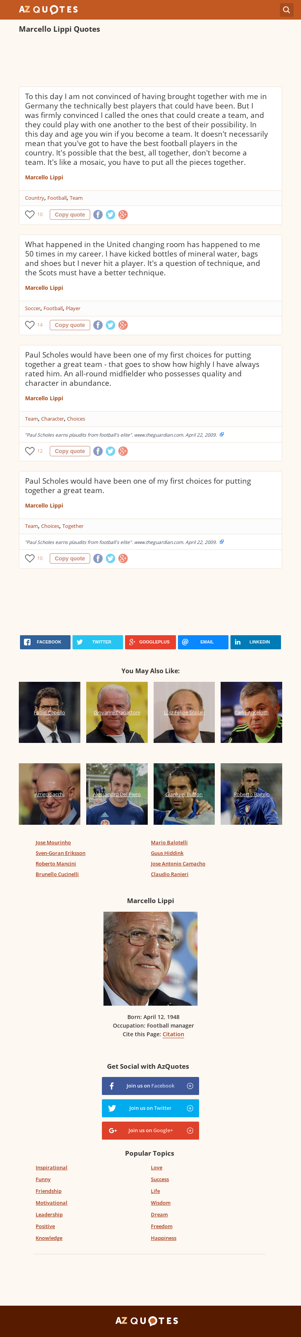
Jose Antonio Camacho (178, 863)
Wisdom (160, 1202)
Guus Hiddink (167, 852)
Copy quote (70, 214)
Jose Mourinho (53, 842)
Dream (159, 1214)
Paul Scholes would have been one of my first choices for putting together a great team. (138, 485)
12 (40, 451)
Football (57, 197)
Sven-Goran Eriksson (60, 852)
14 (40, 325)
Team (76, 197)
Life (155, 1190)
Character (52, 418)
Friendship (49, 1190)
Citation (173, 1034)
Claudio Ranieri (170, 874)
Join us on (150, 1085)
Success (160, 1179)
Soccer (32, 308)
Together (72, 525)
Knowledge (49, 1237)
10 (40, 214)
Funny (43, 1179)
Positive (45, 1226)
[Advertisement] (150, 61)
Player (73, 308)
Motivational (51, 1202)
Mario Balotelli (169, 842)
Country (34, 197)
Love (156, 1167)
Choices (76, 418)
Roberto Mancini (56, 863)
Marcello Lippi (44, 177)
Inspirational (51, 1167)
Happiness (163, 1237)
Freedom (161, 1226)
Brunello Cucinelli (57, 874)
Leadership (49, 1214)
